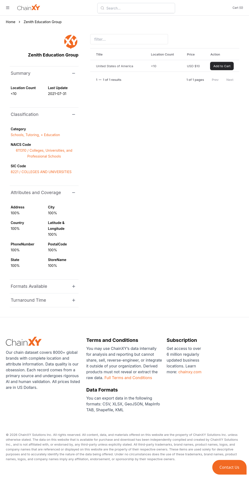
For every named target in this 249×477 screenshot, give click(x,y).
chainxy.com (189, 371)
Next (229, 80)
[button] (229, 467)
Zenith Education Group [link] (43, 22)
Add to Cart (222, 66)
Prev (215, 80)
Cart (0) (237, 7)
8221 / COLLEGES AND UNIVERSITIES (41, 172)
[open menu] (7, 7)
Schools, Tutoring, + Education (35, 135)
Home (10, 22)
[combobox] (139, 8)
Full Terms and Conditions (128, 377)
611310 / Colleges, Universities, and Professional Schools (44, 153)
